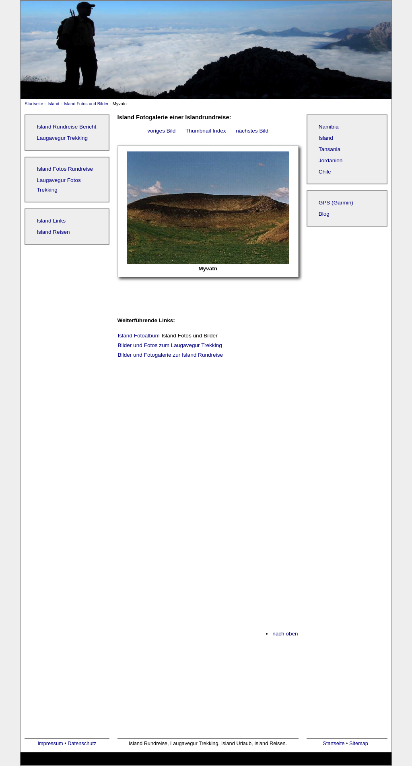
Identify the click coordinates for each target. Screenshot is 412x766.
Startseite (32, 103)
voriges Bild (161, 131)
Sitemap (358, 743)
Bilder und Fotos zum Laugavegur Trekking (170, 345)
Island (53, 103)
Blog (324, 214)
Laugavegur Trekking (62, 138)
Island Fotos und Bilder (86, 103)
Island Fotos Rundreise (65, 169)
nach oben (285, 634)
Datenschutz (82, 743)
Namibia (329, 127)
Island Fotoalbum (139, 336)
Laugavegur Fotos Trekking (59, 185)
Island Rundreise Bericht (66, 127)
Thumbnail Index (205, 131)
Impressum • (52, 743)
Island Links (51, 221)
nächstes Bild (252, 131)
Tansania (329, 149)
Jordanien (331, 160)
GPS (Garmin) (336, 203)
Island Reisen (53, 232)
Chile (325, 172)
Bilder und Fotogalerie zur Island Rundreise (170, 355)
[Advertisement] (208, 435)
